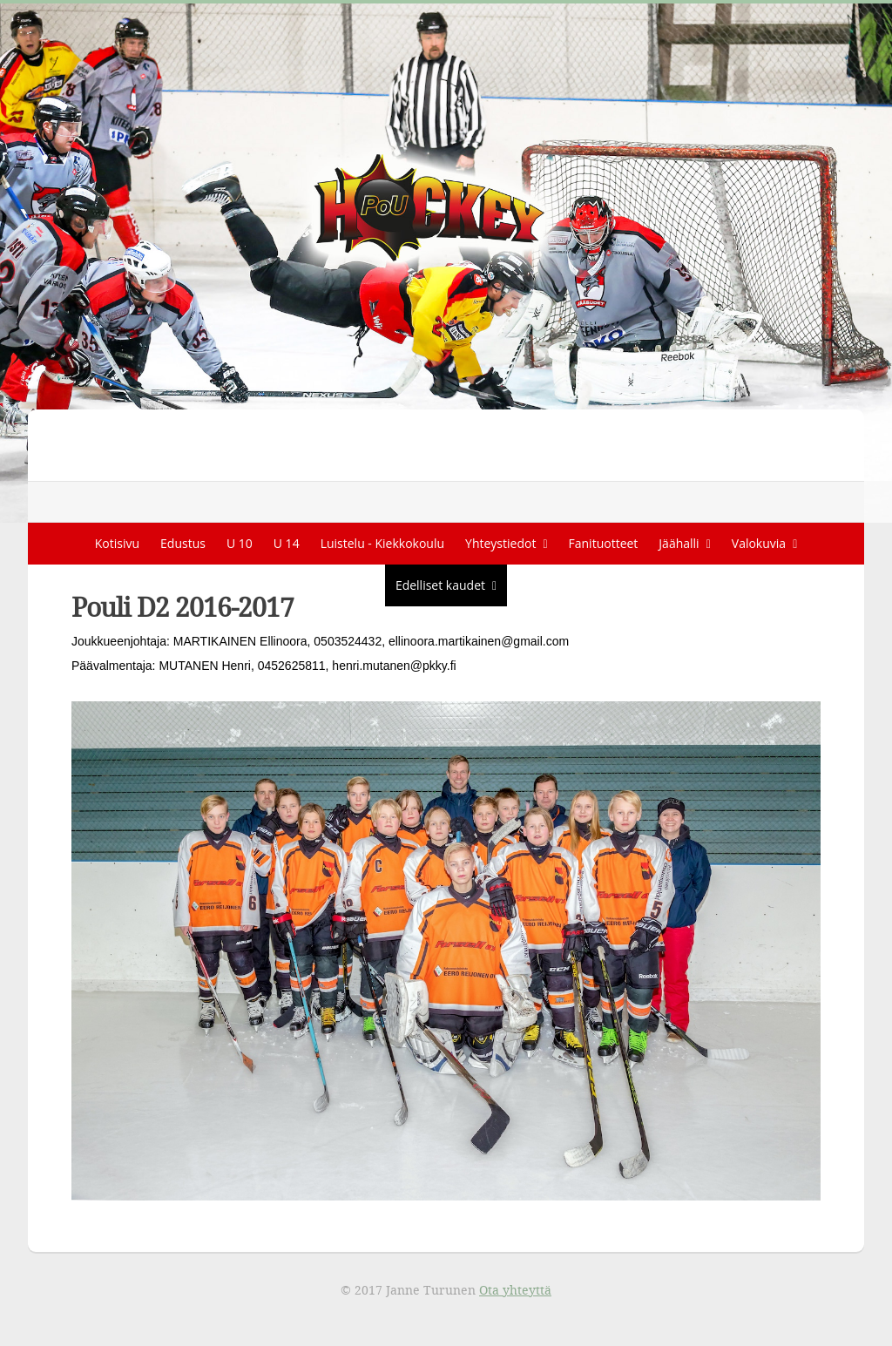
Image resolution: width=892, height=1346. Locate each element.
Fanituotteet (604, 543)
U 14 (287, 543)
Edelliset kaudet (440, 585)
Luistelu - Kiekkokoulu (382, 543)
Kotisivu (117, 543)
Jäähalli (679, 543)
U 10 (239, 543)
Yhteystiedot (500, 543)
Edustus (183, 543)
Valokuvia (759, 543)
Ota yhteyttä (515, 1290)
